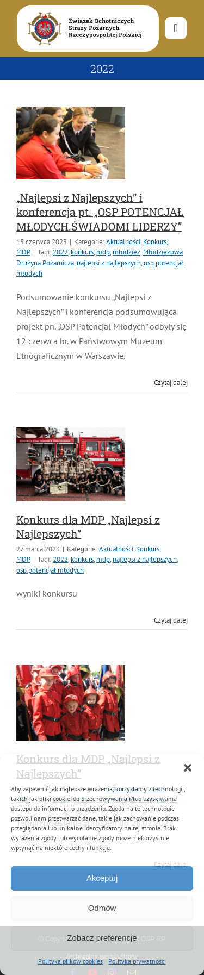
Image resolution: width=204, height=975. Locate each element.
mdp (103, 252)
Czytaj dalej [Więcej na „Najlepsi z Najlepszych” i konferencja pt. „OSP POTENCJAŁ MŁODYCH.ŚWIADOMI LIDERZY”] (171, 382)
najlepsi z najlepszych (109, 263)
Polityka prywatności (137, 961)
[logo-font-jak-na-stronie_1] (82, 10)
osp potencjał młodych (50, 570)
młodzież (126, 252)
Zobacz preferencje (102, 937)
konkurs (82, 252)
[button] (187, 767)
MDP (23, 252)
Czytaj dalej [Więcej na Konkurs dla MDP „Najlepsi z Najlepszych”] (171, 620)
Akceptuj (102, 878)
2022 (60, 252)
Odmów (102, 907)
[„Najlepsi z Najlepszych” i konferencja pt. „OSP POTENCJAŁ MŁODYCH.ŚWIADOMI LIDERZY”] (70, 143)
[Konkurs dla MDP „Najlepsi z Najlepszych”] (70, 464)
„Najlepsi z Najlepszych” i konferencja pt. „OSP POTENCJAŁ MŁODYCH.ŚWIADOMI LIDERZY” (100, 211)
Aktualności (123, 241)
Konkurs (154, 241)
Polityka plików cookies (70, 961)
